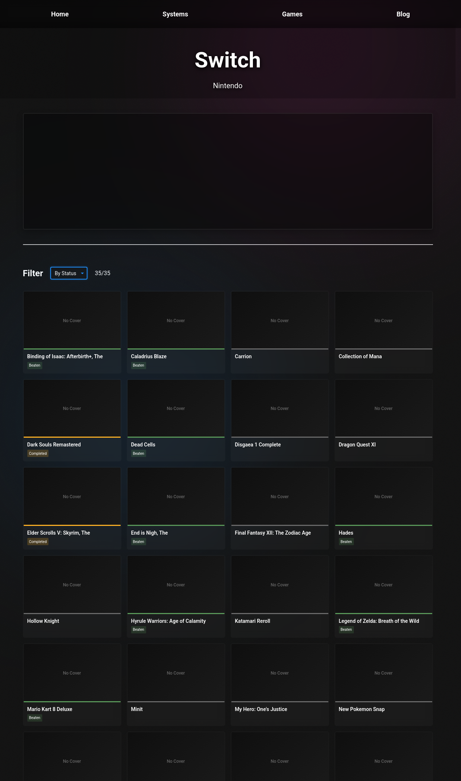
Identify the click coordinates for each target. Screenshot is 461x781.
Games (292, 14)
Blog (403, 14)
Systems (175, 14)
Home (60, 14)
